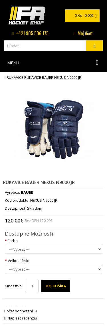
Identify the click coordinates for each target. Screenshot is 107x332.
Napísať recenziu (20, 318)
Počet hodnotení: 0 (20, 311)
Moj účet (85, 33)
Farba (13, 240)
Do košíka (56, 285)
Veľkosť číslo (18, 260)
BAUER (27, 192)
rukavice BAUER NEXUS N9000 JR (52, 77)
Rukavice (15, 77)
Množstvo (13, 285)
